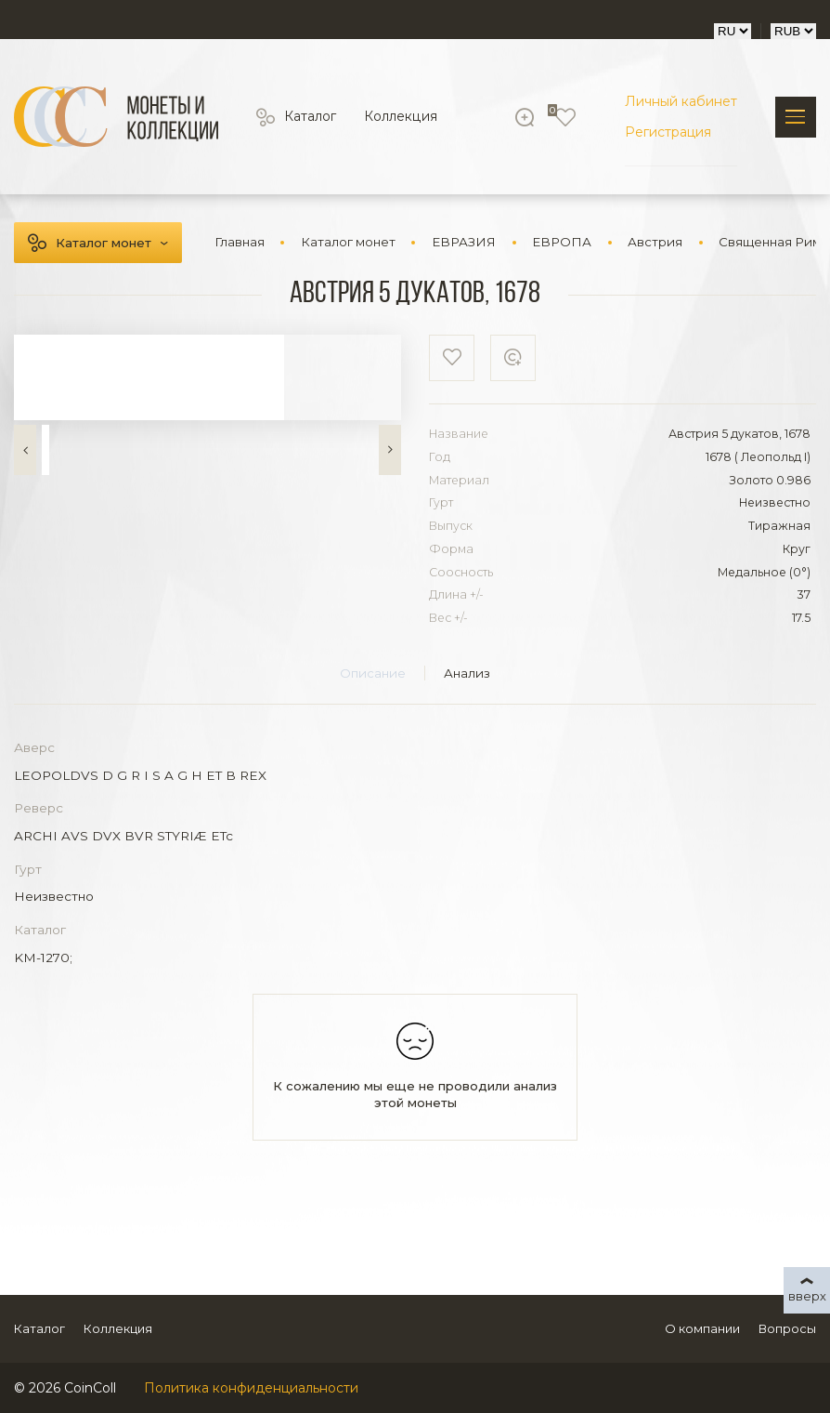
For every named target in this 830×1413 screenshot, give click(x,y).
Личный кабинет (681, 101)
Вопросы (787, 1328)
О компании (702, 1328)
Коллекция (400, 117)
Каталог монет (103, 242)
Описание (373, 673)
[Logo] (116, 116)
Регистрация (668, 132)
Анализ (467, 673)
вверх (807, 1295)
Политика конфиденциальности (251, 1387)
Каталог (310, 117)
